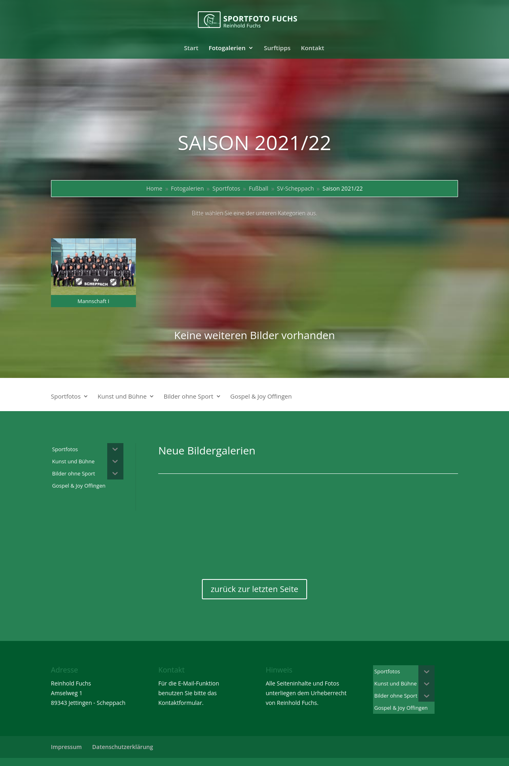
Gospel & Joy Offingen (261, 396)
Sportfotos (66, 396)
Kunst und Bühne (122, 396)
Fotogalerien (227, 48)
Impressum (66, 747)
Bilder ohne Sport (188, 396)
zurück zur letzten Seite (255, 589)
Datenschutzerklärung (122, 747)
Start (191, 48)
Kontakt (312, 48)
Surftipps (277, 48)
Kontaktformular (180, 703)
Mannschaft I (94, 301)
